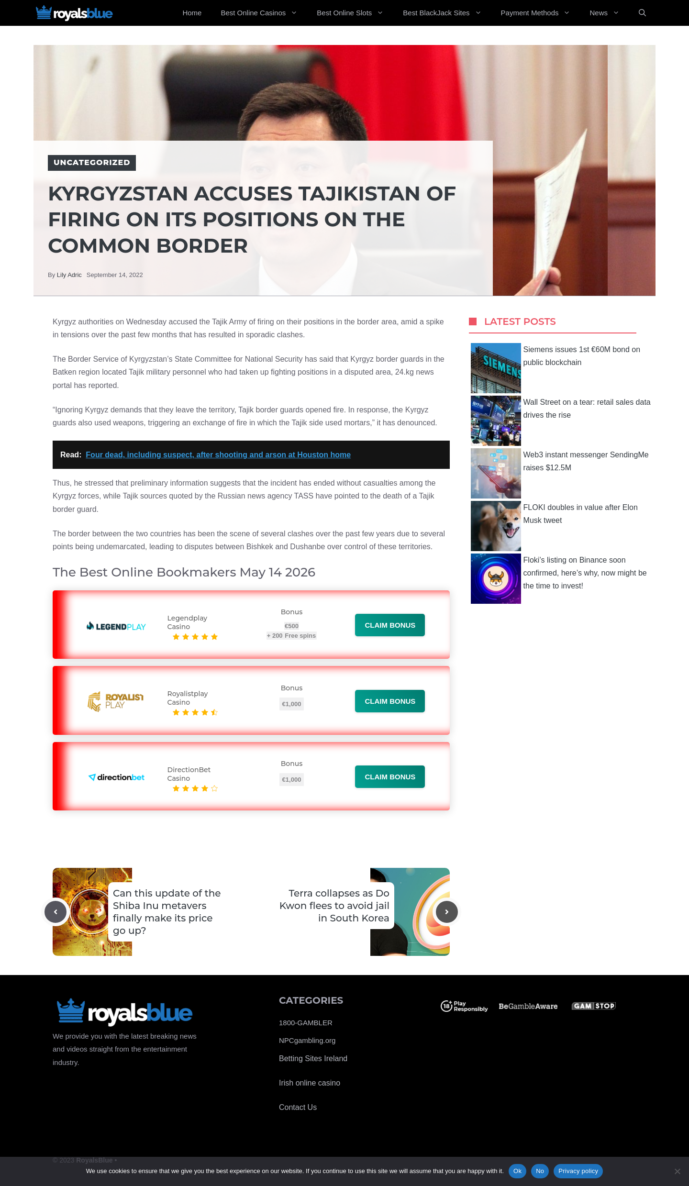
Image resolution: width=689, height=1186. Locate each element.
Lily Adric (69, 274)
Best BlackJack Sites (447, 13)
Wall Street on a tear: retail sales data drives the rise (561, 421)
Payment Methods (540, 13)
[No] (677, 1171)
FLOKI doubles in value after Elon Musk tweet (554, 526)
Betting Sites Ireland (313, 1058)
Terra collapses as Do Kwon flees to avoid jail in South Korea (334, 905)
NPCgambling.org (307, 1040)
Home (191, 13)
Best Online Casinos (264, 13)
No (540, 1171)
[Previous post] (55, 912)
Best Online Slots (355, 13)
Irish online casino (309, 1083)
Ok (517, 1171)
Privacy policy (578, 1171)
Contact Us (298, 1107)
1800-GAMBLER (306, 1023)
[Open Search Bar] (642, 13)
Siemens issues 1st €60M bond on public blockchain (556, 368)
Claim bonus (390, 625)
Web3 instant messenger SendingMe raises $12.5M (560, 473)
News (609, 13)
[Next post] (447, 912)
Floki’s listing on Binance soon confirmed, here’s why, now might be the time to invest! (559, 579)
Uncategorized (92, 162)
